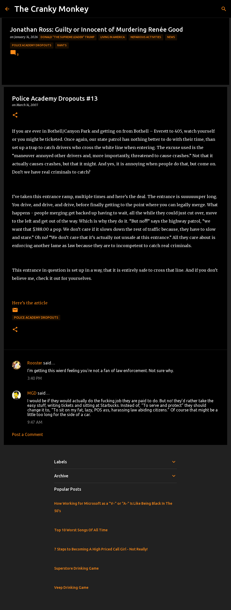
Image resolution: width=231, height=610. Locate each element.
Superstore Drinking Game (76, 568)
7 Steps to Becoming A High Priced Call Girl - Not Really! (101, 549)
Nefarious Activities (146, 37)
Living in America (112, 37)
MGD (32, 393)
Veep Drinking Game (71, 587)
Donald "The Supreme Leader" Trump (68, 37)
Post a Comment (27, 434)
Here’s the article (30, 302)
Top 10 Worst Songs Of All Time (81, 530)
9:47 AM (34, 422)
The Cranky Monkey (51, 8)
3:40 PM (34, 378)
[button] (15, 115)
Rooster (34, 363)
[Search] (224, 9)
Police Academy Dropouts (31, 45)
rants (62, 45)
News (171, 37)
